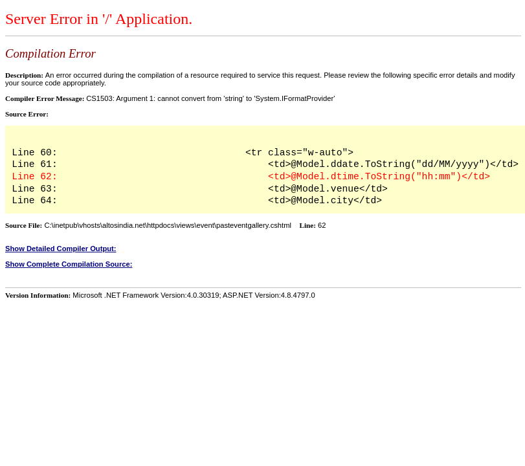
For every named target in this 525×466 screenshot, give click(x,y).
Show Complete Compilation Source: (68, 264)
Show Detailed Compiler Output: (61, 248)
